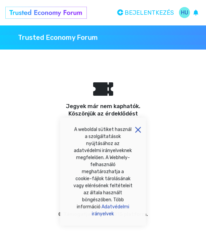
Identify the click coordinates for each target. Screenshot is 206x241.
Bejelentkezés (145, 12)
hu (184, 12)
